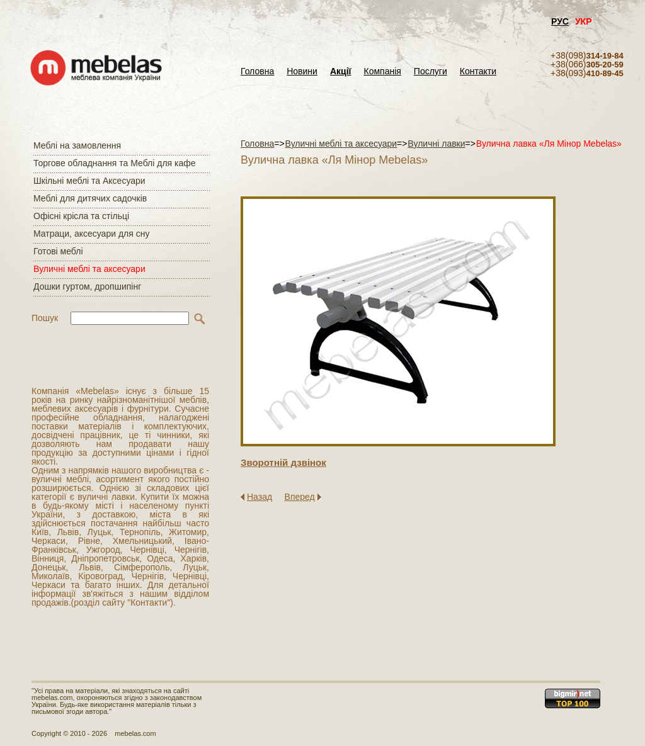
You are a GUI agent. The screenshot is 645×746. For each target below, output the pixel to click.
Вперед (300, 497)
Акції (340, 71)
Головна (257, 71)
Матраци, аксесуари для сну (91, 234)
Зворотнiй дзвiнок (283, 462)
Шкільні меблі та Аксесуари (89, 181)
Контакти (478, 71)
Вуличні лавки (436, 143)
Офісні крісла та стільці (81, 216)
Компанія (382, 71)
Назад (259, 497)
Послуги (430, 71)
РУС (560, 21)
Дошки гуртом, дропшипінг (87, 286)
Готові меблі (58, 251)
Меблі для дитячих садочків (90, 198)
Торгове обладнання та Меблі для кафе (114, 163)
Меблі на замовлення (77, 145)
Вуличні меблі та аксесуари (89, 269)
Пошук (44, 318)
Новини (302, 71)
